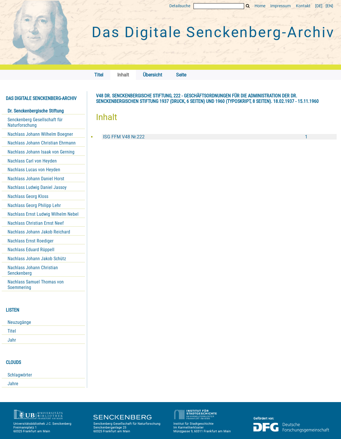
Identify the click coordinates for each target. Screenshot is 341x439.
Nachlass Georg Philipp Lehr (34, 205)
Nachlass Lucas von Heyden (34, 169)
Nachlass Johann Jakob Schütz (37, 258)
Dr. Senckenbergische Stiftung (36, 111)
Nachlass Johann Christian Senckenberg (33, 270)
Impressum (280, 5)
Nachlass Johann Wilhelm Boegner (40, 134)
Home (260, 5)
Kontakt (303, 5)
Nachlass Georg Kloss (28, 196)
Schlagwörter (20, 375)
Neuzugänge (19, 322)
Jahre (13, 383)
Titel (12, 331)
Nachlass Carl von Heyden (32, 161)
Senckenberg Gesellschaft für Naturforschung (35, 122)
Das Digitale (213, 32)
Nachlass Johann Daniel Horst (36, 178)
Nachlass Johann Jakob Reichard (39, 232)
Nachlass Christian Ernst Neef (36, 223)
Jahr (12, 340)
